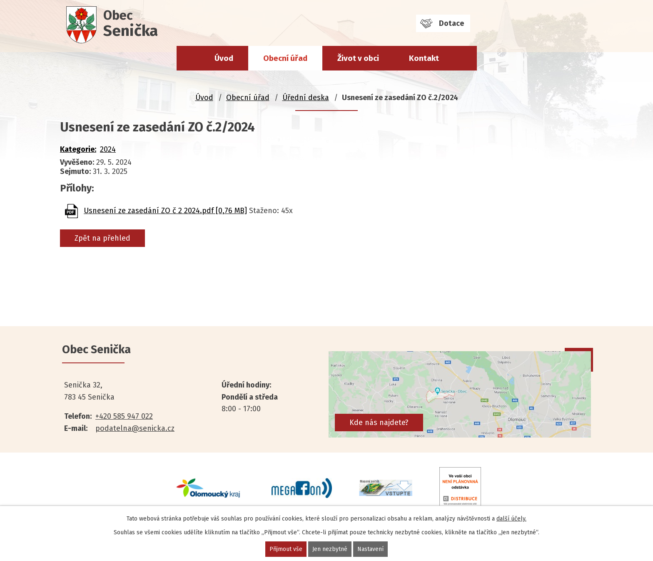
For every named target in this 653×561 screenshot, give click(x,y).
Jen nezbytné (329, 549)
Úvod (223, 58)
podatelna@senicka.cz (134, 428)
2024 (108, 149)
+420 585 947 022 (124, 416)
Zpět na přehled (102, 238)
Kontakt (424, 58)
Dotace (451, 23)
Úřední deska (305, 97)
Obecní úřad (285, 58)
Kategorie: (78, 149)
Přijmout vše (285, 549)
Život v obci (358, 58)
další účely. (511, 518)
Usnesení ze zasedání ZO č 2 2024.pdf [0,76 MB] (165, 210)
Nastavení (370, 549)
